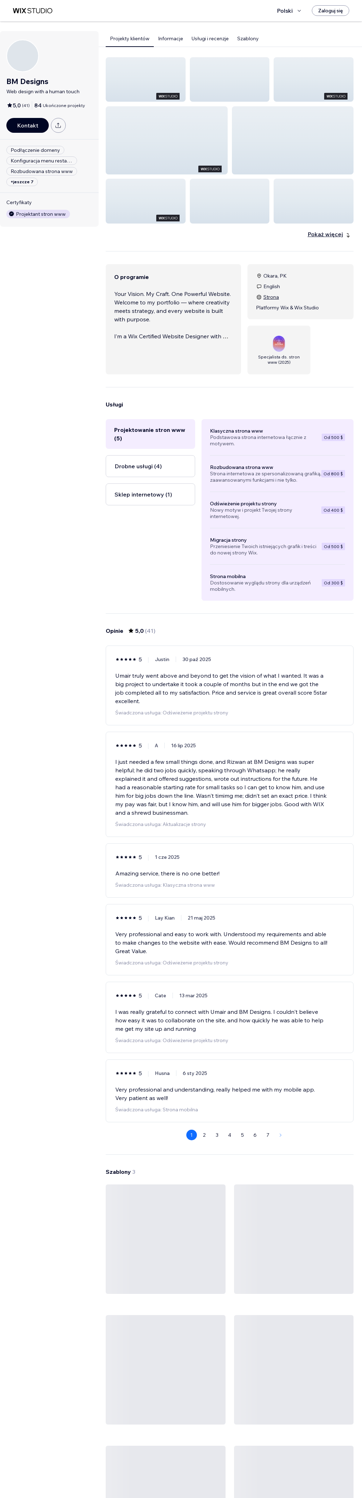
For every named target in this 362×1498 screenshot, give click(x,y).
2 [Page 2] (204, 1092)
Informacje (170, 38)
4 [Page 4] (229, 1092)
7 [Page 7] (268, 1092)
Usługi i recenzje (210, 38)
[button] (146, 79)
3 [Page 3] (217, 1092)
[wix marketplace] (32, 11)
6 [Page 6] (255, 1092)
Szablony (248, 38)
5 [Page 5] (242, 1092)
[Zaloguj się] (330, 10)
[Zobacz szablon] (166, 1223)
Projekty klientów (130, 38)
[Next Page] (280, 1092)
